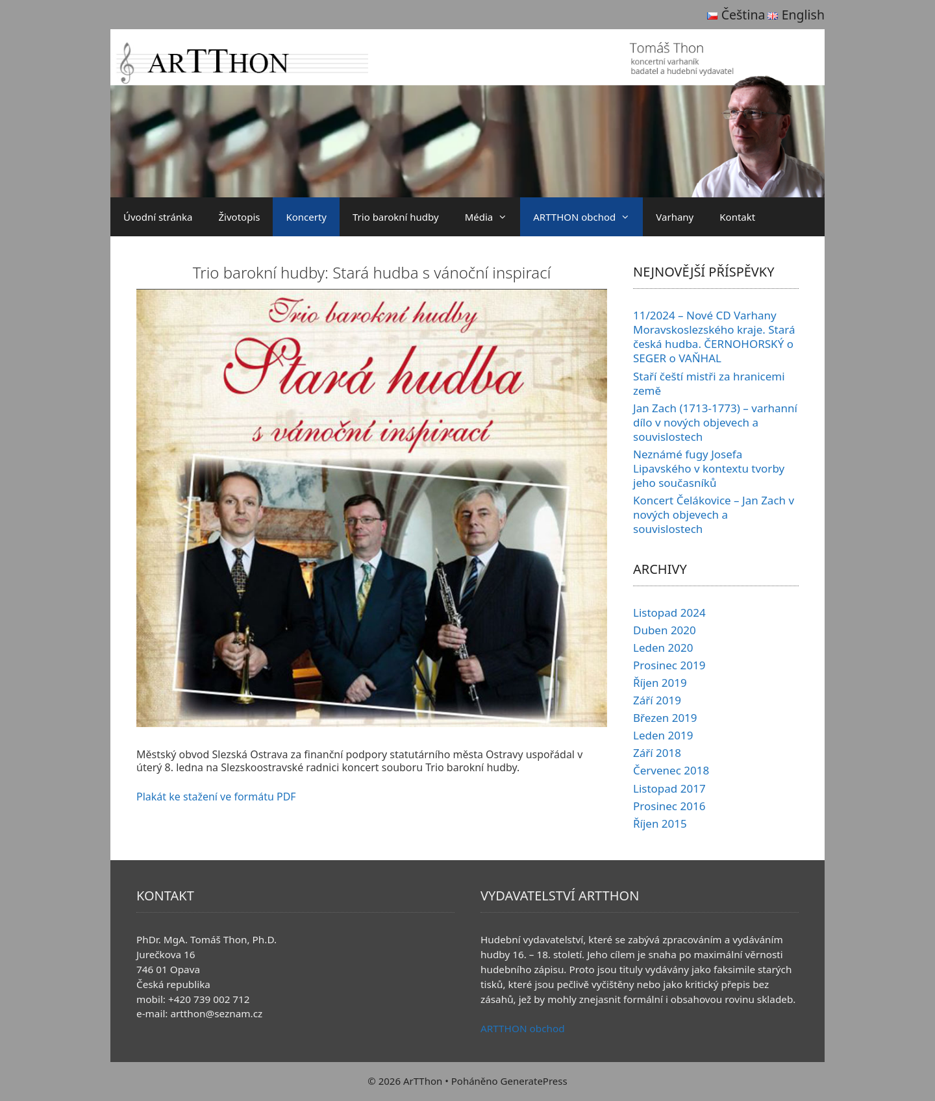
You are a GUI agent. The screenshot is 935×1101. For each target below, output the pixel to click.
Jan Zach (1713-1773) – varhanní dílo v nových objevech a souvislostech (715, 422)
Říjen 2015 (660, 823)
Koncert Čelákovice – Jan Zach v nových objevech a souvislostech (713, 514)
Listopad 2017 (669, 788)
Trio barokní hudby (396, 216)
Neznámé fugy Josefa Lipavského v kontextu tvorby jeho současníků (708, 468)
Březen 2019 (665, 717)
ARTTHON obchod (588, 216)
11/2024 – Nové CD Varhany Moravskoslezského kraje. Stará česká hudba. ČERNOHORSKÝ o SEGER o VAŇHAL (714, 336)
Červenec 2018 (671, 770)
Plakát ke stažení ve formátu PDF (216, 796)
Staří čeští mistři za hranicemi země (709, 383)
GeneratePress (534, 1080)
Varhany (674, 216)
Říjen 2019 (660, 682)
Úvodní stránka (158, 216)
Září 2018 (657, 752)
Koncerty (306, 216)
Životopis (239, 216)
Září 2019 (657, 700)
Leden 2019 (663, 735)
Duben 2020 (664, 630)
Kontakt (737, 216)
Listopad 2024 (669, 612)
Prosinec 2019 (669, 665)
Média (493, 216)
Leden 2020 (663, 647)
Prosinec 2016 (669, 805)
